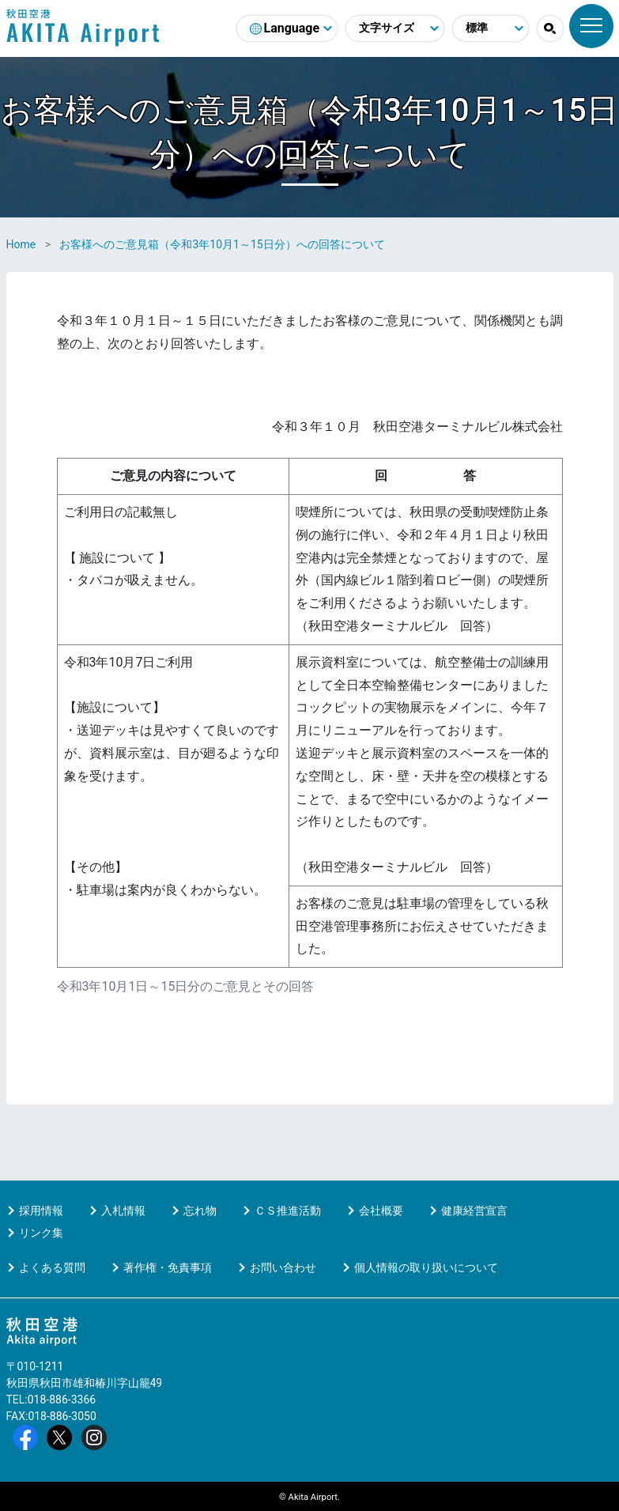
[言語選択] (287, 28)
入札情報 (123, 1210)
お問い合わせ (283, 1267)
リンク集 (41, 1232)
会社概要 (381, 1210)
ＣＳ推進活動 (288, 1210)
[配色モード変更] (490, 28)
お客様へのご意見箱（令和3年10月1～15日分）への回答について (221, 244)
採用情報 (41, 1210)
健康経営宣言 (474, 1210)
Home (21, 244)
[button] (550, 28)
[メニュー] (591, 26)
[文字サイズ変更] (394, 28)
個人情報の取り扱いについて (426, 1267)
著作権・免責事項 (167, 1267)
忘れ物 (200, 1210)
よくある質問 (52, 1267)
